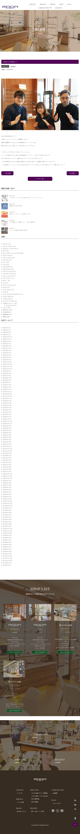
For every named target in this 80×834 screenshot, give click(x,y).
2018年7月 (6, 545)
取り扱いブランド (21, 811)
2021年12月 (6, 452)
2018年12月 (6, 534)
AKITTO (5, 249)
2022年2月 (6, 447)
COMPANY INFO (44, 8)
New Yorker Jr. (7, 284)
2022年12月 (6, 424)
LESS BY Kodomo (8, 279)
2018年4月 (6, 552)
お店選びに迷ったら (8, 309)
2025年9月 (6, 349)
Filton (4, 270)
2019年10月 (6, 511)
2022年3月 (6, 445)
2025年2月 (6, 365)
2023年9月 (6, 404)
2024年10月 (6, 374)
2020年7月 (6, 491)
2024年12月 (6, 370)
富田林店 (13, 66)
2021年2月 (6, 475)
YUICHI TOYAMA (8, 306)
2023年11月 (6, 399)
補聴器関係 (6, 320)
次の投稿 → (72, 173)
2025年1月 (6, 367)
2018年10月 (6, 539)
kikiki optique (7, 275)
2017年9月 (6, 568)
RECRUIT (58, 8)
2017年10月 (6, 566)
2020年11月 (6, 481)
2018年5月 (6, 550)
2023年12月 (6, 397)
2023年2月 (6, 420)
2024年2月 (6, 392)
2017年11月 (6, 564)
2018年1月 (6, 559)
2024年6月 (6, 383)
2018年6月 (6, 548)
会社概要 (55, 793)
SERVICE (43, 4)
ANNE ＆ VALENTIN (9, 254)
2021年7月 (6, 463)
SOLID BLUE (7, 295)
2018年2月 (6, 557)
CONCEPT (32, 4)
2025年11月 (6, 345)
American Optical (8, 252)
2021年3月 (6, 472)
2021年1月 (6, 477)
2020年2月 (6, 502)
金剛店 (5, 322)
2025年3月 (6, 363)
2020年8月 (6, 488)
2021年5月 (6, 468)
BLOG (69, 4)
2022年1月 (6, 450)
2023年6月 (6, 411)
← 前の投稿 (7, 173)
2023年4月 (6, 415)
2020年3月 (6, 500)
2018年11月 (6, 536)
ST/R (4, 297)
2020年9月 (6, 486)
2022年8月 (6, 434)
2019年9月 (6, 513)
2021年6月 (6, 465)
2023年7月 (6, 408)
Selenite (5, 293)
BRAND (52, 4)
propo (4, 288)
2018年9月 (6, 541)
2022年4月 (6, 443)
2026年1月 (6, 340)
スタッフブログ (57, 803)
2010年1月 (6, 570)
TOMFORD (6, 304)
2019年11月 (6, 509)
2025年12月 (6, 342)
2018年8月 (6, 543)
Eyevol (5, 268)
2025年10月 (6, 347)
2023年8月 (6, 406)
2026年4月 (6, 333)
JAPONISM (6, 272)
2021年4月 (6, 470)
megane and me (8, 281)
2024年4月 (6, 388)
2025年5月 (6, 358)
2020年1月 (6, 504)
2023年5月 (6, 413)
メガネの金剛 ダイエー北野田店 (39, 793)
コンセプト (20, 793)
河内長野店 (6, 318)
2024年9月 (6, 376)
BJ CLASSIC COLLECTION (11, 259)
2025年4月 (6, 360)
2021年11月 (6, 454)
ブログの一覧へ (40, 179)
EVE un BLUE (7, 263)
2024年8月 (6, 379)
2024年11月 (6, 372)
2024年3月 (6, 390)
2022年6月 (6, 438)
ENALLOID (6, 261)
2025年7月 (6, 354)
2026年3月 (6, 335)
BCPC (4, 256)
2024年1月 (6, 395)
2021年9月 (6, 459)
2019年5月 (6, 523)
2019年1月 (6, 532)
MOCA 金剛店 (34, 802)
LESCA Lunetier (8, 277)
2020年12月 (6, 479)
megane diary (10, 311)
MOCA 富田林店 (35, 799)
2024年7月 (6, 381)
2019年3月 (6, 527)
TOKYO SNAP (7, 302)
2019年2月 (6, 529)
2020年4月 (6, 497)
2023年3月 (6, 418)
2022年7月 (6, 436)
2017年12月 (6, 561)
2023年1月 (6, 422)
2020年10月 (6, 484)
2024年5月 (6, 386)
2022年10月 (6, 429)
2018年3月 (6, 554)
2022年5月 (6, 440)
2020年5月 (6, 495)
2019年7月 (6, 518)
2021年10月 (6, 456)
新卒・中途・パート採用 (37, 811)
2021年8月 (6, 461)
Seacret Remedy (8, 290)
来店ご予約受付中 (14, 658)
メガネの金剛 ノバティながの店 (39, 796)
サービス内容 (20, 802)
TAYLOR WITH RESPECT (11, 300)
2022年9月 (6, 431)
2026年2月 (6, 338)
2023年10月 (6, 402)
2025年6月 (6, 356)
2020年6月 (6, 493)
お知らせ (5, 313)
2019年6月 (6, 520)
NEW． (5, 286)
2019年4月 (6, 525)
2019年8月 (6, 516)
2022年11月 (6, 427)
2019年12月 (6, 507)
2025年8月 (6, 351)
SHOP (61, 4)
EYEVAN (6, 265)
